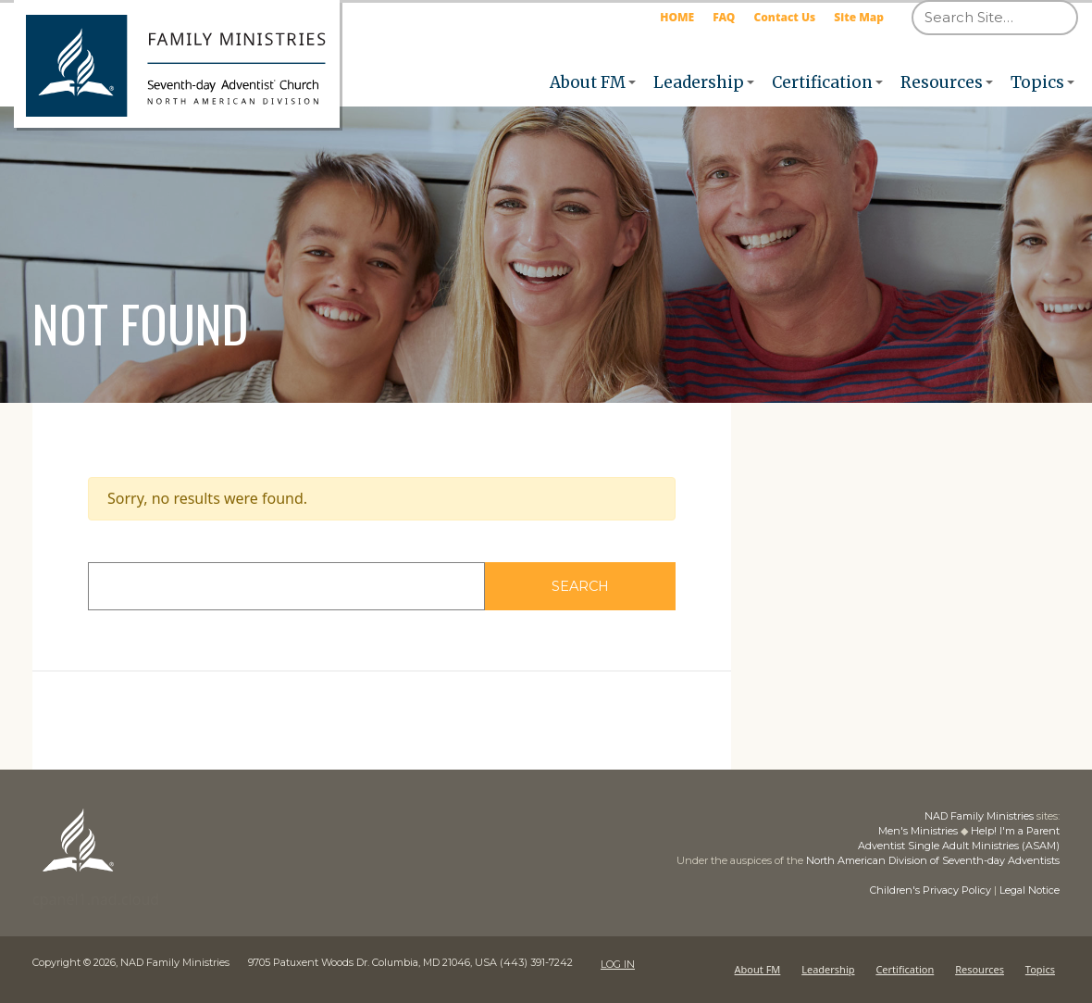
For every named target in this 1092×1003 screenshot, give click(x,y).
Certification (822, 82)
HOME (677, 17)
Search (617, 586)
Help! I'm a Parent (1015, 830)
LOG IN (618, 962)
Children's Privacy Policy (930, 890)
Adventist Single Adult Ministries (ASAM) (959, 845)
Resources (941, 82)
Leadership (698, 82)
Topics (1037, 82)
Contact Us (784, 17)
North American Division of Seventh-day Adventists (933, 860)
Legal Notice (1029, 890)
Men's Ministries (918, 830)
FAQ (724, 17)
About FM (588, 82)
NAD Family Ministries (979, 815)
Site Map (859, 17)
